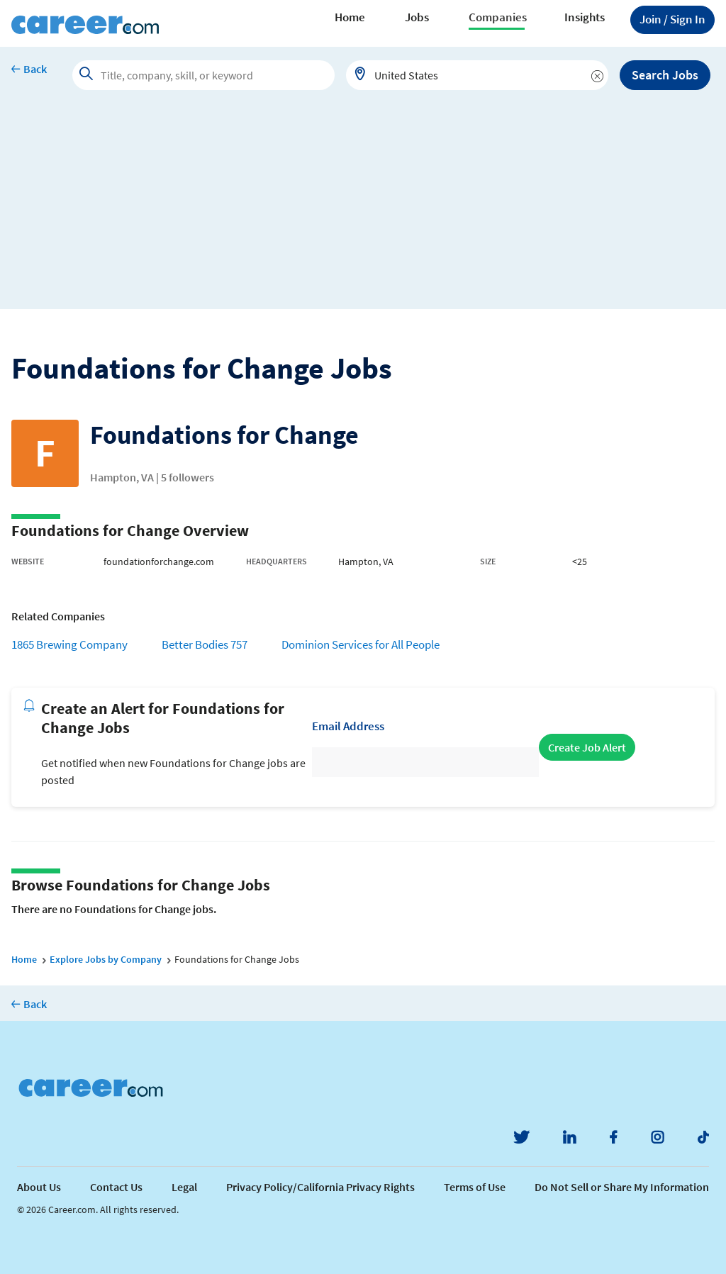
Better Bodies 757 (204, 644)
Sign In (672, 19)
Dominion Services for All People (360, 644)
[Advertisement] (363, 210)
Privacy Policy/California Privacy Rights (320, 1187)
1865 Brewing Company (69, 644)
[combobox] (477, 75)
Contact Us (116, 1187)
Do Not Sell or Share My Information (622, 1187)
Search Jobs (665, 75)
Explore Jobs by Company (106, 959)
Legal (184, 1187)
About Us (39, 1187)
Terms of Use (475, 1187)
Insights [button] (584, 17)
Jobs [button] (417, 17)
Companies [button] (498, 17)
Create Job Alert (587, 747)
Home (350, 17)
